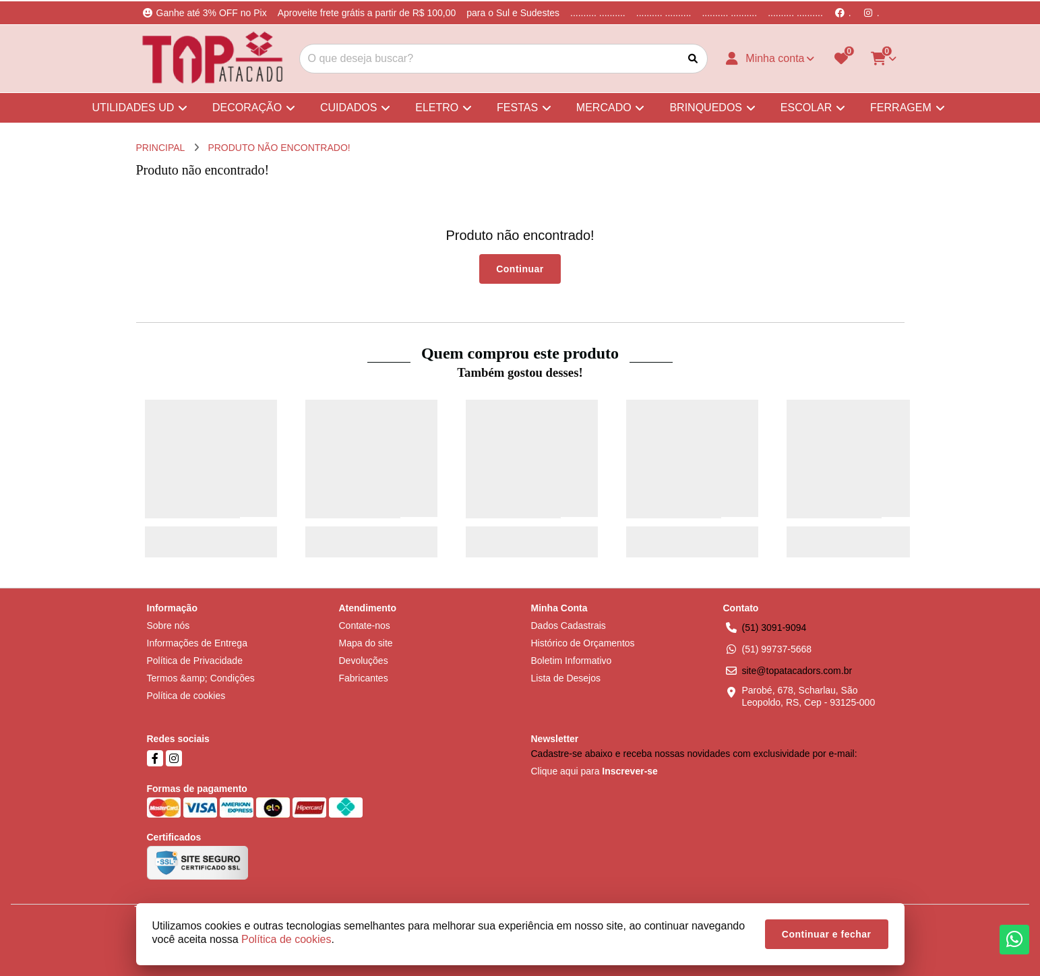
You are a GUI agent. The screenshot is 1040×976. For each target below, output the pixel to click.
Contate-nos (364, 625)
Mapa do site (366, 643)
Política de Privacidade (195, 660)
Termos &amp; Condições (201, 678)
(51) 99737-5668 (777, 649)
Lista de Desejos (566, 678)
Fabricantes (363, 678)
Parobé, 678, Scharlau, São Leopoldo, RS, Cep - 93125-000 (809, 696)
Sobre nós (168, 625)
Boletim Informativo (571, 660)
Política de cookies (186, 695)
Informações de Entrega (197, 643)
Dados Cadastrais (568, 625)
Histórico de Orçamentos (583, 643)
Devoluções (363, 660)
